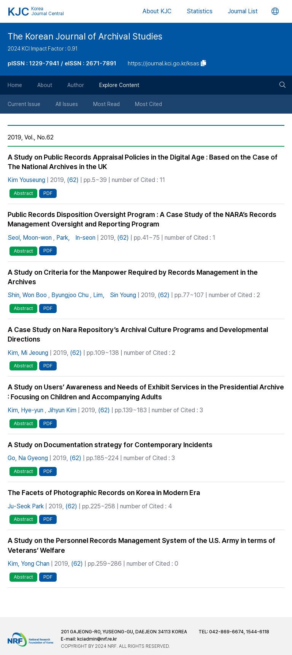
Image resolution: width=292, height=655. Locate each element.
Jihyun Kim (62, 410)
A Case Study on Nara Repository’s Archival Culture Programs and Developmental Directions (138, 334)
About (44, 85)
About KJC (157, 11)
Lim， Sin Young (114, 295)
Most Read (106, 104)
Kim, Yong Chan (28, 563)
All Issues (67, 104)
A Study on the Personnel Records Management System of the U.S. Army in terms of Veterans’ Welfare (141, 545)
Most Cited (148, 104)
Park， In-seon (75, 237)
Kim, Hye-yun (25, 410)
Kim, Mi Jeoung (28, 352)
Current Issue (24, 104)
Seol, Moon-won (30, 237)
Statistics (200, 11)
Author (75, 85)
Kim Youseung (26, 180)
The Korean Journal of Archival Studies (85, 36)
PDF (47, 193)
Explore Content (119, 85)
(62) (73, 180)
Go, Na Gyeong (28, 458)
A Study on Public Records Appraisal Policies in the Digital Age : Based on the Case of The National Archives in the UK (143, 162)
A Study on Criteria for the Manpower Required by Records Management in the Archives (133, 277)
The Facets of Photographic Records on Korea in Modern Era (104, 493)
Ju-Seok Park (26, 506)
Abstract (23, 193)
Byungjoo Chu (70, 295)
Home (15, 85)
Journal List (243, 11)
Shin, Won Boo (27, 295)
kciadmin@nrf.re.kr (97, 639)
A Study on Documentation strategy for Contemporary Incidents (110, 445)
